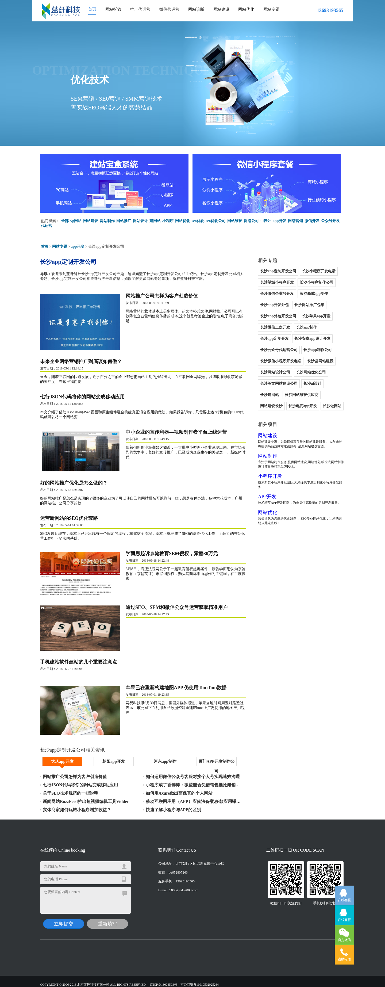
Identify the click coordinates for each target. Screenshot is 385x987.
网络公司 (251, 221)
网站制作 (107, 221)
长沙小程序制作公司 (316, 282)
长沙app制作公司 (317, 350)
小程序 (168, 221)
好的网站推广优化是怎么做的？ (73, 483)
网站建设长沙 (271, 406)
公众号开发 (330, 221)
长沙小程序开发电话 (319, 271)
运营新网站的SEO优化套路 (69, 518)
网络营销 (295, 221)
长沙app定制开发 (274, 339)
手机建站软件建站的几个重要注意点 (78, 662)
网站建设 (221, 9)
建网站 (155, 221)
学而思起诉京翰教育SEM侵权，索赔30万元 (172, 553)
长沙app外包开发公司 (278, 316)
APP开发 (267, 496)
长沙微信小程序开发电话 (280, 361)
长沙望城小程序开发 (277, 282)
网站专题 (271, 9)
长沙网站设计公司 (275, 372)
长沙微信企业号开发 (277, 294)
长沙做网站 (332, 406)
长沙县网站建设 (320, 361)
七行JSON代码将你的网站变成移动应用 (82, 396)
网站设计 (140, 221)
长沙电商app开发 (302, 406)
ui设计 (265, 221)
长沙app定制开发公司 (278, 271)
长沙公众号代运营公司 (279, 350)
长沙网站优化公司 (311, 372)
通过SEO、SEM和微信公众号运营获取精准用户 (177, 607)
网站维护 (234, 221)
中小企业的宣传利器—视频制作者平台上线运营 (176, 432)
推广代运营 (140, 9)
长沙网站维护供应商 (301, 395)
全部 (65, 221)
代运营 (46, 226)
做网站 (76, 221)
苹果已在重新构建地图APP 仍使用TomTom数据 (176, 687)
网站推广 (123, 221)
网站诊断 (196, 9)
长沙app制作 (306, 327)
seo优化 (198, 221)
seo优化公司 (216, 221)
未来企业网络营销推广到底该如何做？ (81, 361)
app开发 (279, 221)
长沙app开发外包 (274, 305)
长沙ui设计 (312, 384)
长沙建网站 (269, 395)
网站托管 (113, 9)
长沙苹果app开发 (316, 316)
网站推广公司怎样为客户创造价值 (162, 296)
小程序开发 (270, 476)
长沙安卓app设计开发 (312, 339)
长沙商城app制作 (314, 294)
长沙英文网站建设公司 (279, 384)
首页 (92, 9)
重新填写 (107, 919)
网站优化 (246, 9)
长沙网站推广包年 (309, 305)
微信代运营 (169, 9)
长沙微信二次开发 (275, 327)
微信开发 (312, 221)
